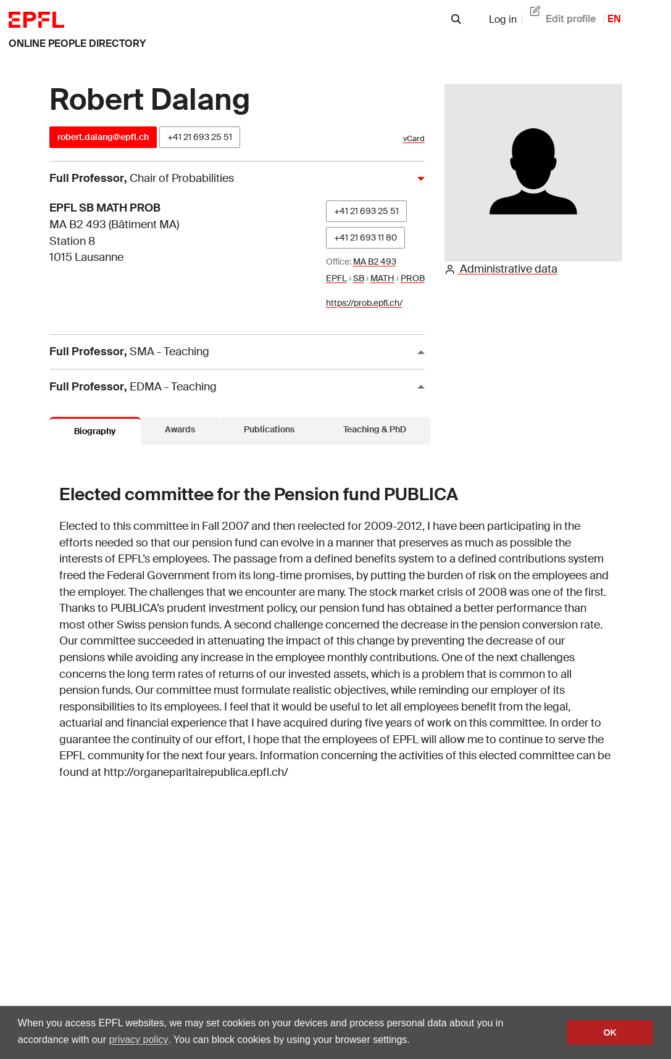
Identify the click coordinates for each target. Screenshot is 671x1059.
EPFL (336, 278)
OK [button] (610, 1032)
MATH (382, 278)
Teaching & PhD (374, 429)
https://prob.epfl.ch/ (364, 302)
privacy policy (138, 1039)
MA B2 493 (374, 261)
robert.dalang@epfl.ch (103, 136)
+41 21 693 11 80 (365, 237)
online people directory (77, 43)
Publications (269, 429)
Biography (95, 431)
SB (358, 278)
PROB (413, 278)
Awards (180, 429)
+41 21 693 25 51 (199, 136)
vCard (414, 138)
